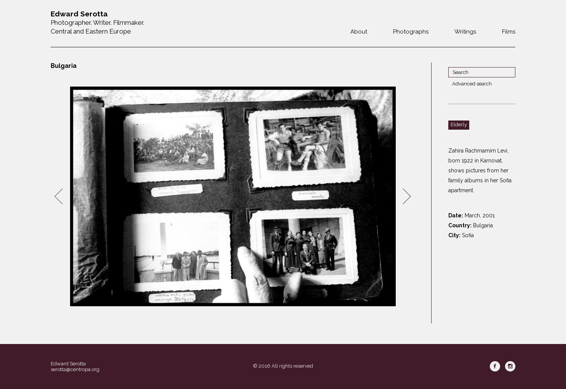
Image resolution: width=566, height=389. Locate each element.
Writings (465, 31)
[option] (233, 196)
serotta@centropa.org (75, 369)
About (358, 31)
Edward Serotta (68, 363)
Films (508, 31)
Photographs (410, 31)
